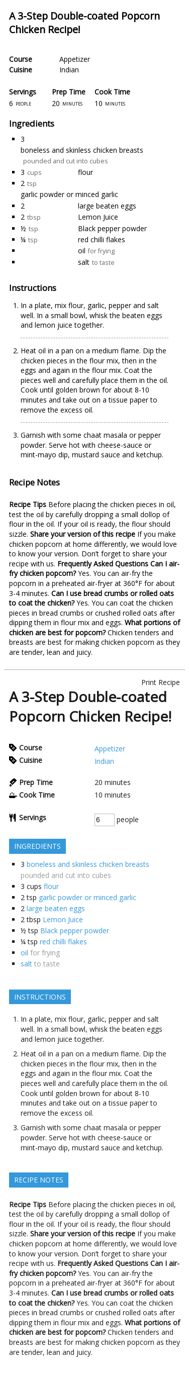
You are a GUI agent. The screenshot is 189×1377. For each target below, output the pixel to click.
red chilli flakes (101, 239)
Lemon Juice (98, 217)
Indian (69, 69)
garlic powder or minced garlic (69, 194)
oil (81, 250)
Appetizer (74, 59)
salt (83, 262)
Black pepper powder (112, 228)
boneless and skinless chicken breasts (82, 150)
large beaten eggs (107, 206)
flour (85, 172)
